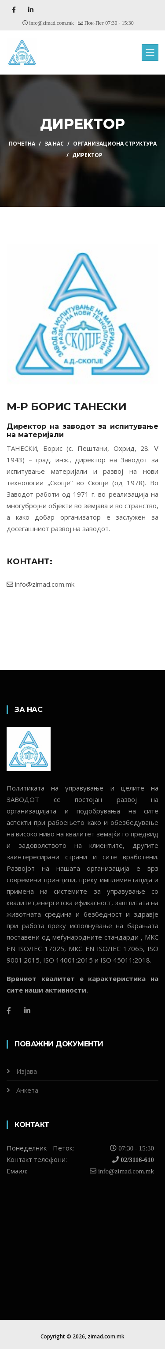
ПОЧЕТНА (22, 143)
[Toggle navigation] (150, 52)
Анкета (27, 1090)
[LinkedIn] (27, 1011)
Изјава (26, 1071)
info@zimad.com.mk (40, 584)
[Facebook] (9, 1011)
